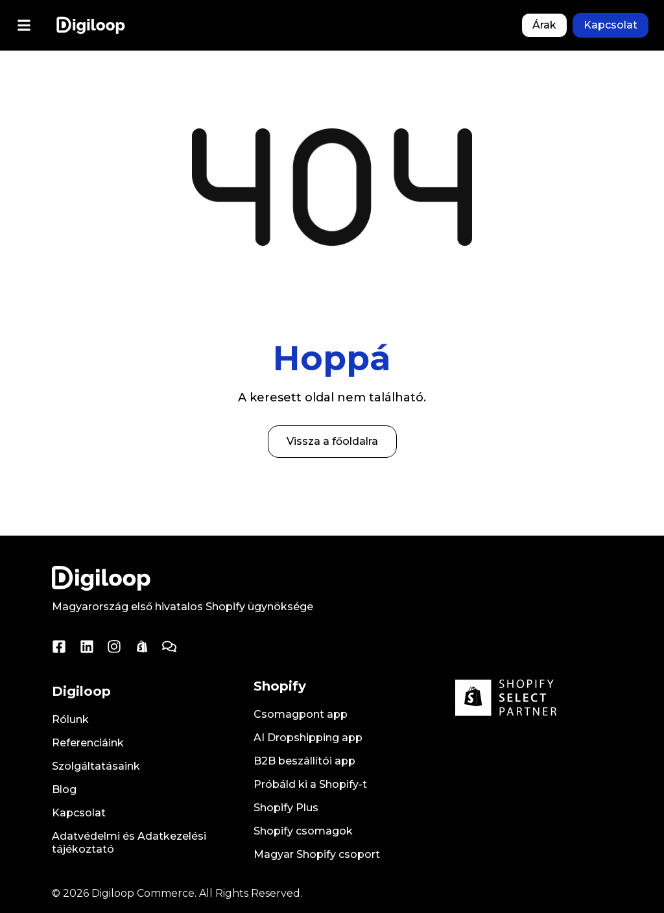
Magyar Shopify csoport (317, 854)
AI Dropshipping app (308, 737)
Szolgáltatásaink (96, 766)
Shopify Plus (286, 807)
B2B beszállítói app (304, 761)
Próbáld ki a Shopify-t (310, 784)
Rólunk (70, 719)
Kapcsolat (79, 813)
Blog (64, 789)
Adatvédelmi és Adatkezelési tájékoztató (129, 842)
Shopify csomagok (303, 831)
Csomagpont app (301, 714)
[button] (23, 25)
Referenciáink (88, 743)
